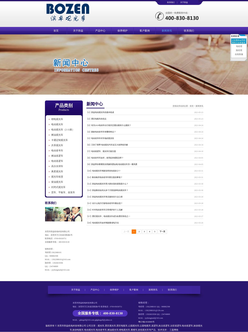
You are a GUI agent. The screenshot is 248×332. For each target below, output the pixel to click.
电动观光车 (57, 124)
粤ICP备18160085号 (146, 322)
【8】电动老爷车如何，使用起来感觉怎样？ (104, 158)
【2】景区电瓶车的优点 (96, 119)
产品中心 (100, 30)
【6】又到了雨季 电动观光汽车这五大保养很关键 (107, 145)
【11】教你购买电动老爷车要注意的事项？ (104, 177)
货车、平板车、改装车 (63, 192)
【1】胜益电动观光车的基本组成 (100, 112)
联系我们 (171, 2)
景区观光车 (110, 326)
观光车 (101, 326)
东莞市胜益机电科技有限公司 (71, 326)
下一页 (162, 231)
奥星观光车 (57, 171)
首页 (56, 30)
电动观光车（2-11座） (63, 129)
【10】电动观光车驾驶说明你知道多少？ (103, 171)
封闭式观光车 (58, 187)
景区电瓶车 (122, 326)
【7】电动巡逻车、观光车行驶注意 (101, 151)
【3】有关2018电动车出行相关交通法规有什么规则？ (108, 125)
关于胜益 (184, 2)
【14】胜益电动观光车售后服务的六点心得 (104, 197)
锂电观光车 (57, 119)
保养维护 (122, 30)
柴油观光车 (57, 182)
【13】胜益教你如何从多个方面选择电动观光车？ (107, 190)
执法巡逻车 (164, 326)
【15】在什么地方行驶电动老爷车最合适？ (104, 203)
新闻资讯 (167, 30)
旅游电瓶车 (78, 330)
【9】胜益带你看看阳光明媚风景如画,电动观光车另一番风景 (111, 164)
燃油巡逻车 (57, 156)
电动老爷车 (57, 150)
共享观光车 (57, 145)
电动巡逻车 (57, 161)
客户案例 (145, 30)
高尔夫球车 (57, 166)
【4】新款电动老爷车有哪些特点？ (101, 132)
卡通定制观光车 (59, 140)
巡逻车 (154, 326)
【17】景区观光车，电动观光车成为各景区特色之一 (108, 216)
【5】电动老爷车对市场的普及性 (100, 138)
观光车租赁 (57, 176)
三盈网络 (173, 330)
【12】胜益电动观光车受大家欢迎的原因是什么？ (107, 184)
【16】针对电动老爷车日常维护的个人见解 (104, 210)
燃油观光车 (57, 135)
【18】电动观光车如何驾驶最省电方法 (102, 223)
